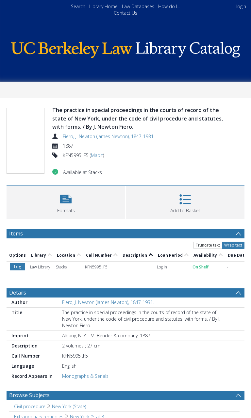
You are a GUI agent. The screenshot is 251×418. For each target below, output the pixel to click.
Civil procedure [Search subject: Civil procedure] (29, 406)
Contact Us (125, 13)
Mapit (97, 155)
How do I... (169, 6)
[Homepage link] (125, 48)
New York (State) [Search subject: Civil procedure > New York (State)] (69, 406)
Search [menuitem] (78, 6)
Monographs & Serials (85, 376)
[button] (66, 201)
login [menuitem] (241, 6)
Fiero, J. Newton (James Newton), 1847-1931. (109, 136)
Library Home (103, 6)
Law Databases (138, 6)
